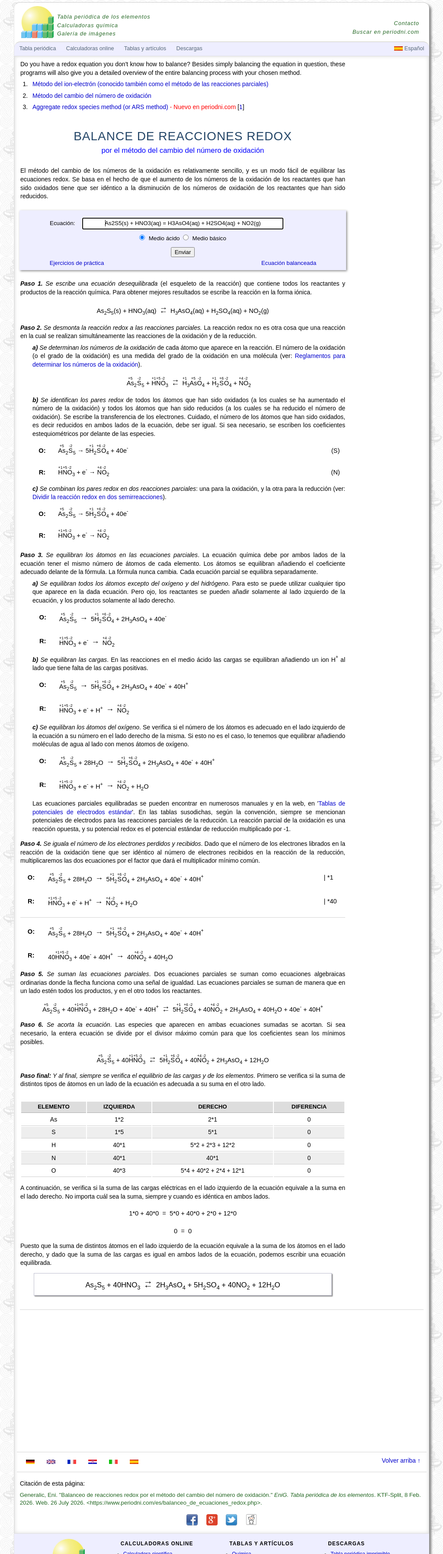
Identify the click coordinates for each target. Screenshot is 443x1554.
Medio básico (208, 238)
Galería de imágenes (86, 34)
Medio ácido (164, 238)
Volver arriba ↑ (401, 1460)
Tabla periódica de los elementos (104, 17)
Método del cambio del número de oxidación (91, 95)
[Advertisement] (388, 299)
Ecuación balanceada (288, 263)
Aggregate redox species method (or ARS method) (100, 106)
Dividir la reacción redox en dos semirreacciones (97, 496)
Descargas (189, 48)
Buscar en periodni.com (386, 32)
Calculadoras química (87, 26)
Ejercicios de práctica (77, 263)
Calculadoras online (90, 48)
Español (409, 48)
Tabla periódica (37, 48)
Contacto (406, 23)
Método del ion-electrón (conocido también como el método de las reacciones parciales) (150, 84)
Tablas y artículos (145, 48)
